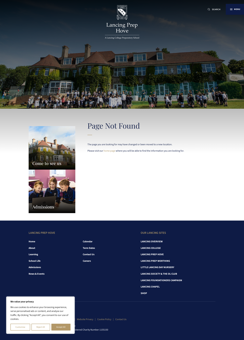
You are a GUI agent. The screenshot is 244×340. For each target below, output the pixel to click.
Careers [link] (87, 261)
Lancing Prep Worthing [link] (155, 261)
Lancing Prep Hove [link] (152, 254)
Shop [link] (144, 293)
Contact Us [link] (88, 254)
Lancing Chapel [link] (150, 286)
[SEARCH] (217, 9)
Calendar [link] (87, 241)
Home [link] (32, 241)
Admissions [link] (35, 267)
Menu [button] (237, 9)
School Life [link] (34, 261)
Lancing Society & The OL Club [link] (159, 274)
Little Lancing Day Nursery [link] (157, 267)
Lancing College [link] (151, 248)
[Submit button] (209, 9)
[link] (122, 23)
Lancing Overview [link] (152, 241)
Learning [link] (33, 254)
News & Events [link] (37, 274)
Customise (20, 327)
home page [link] (109, 151)
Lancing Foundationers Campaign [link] (161, 280)
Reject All (40, 327)
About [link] (32, 248)
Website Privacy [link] (85, 319)
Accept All (61, 327)
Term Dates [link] (89, 248)
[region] (40, 315)
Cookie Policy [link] (104, 319)
